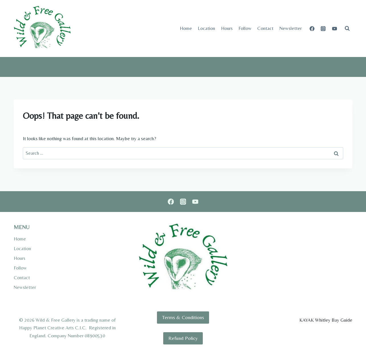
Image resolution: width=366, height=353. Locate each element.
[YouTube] (334, 28)
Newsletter (290, 28)
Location (206, 28)
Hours (227, 28)
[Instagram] (323, 28)
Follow (245, 28)
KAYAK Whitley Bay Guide (325, 320)
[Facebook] (312, 28)
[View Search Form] (347, 28)
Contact (265, 28)
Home (186, 28)
